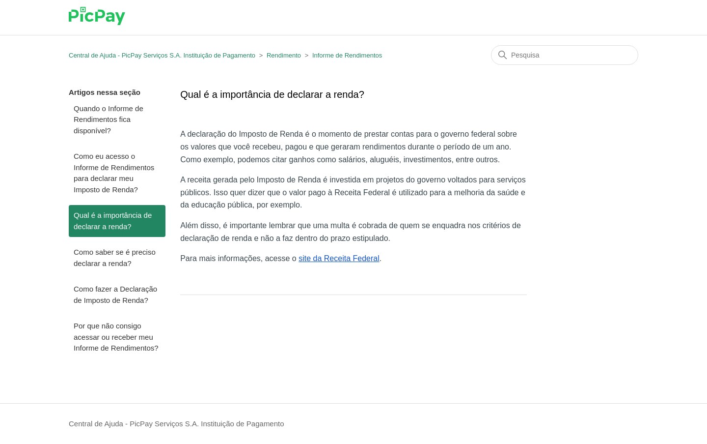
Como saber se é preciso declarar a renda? (115, 257)
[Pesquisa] (564, 55)
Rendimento (284, 55)
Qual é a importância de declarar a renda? (113, 221)
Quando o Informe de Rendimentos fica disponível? (108, 119)
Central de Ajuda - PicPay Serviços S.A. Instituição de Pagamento (162, 55)
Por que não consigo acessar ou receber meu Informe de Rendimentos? (116, 337)
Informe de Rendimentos (347, 55)
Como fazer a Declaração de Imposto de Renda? (115, 294)
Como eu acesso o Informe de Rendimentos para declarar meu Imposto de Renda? (114, 173)
